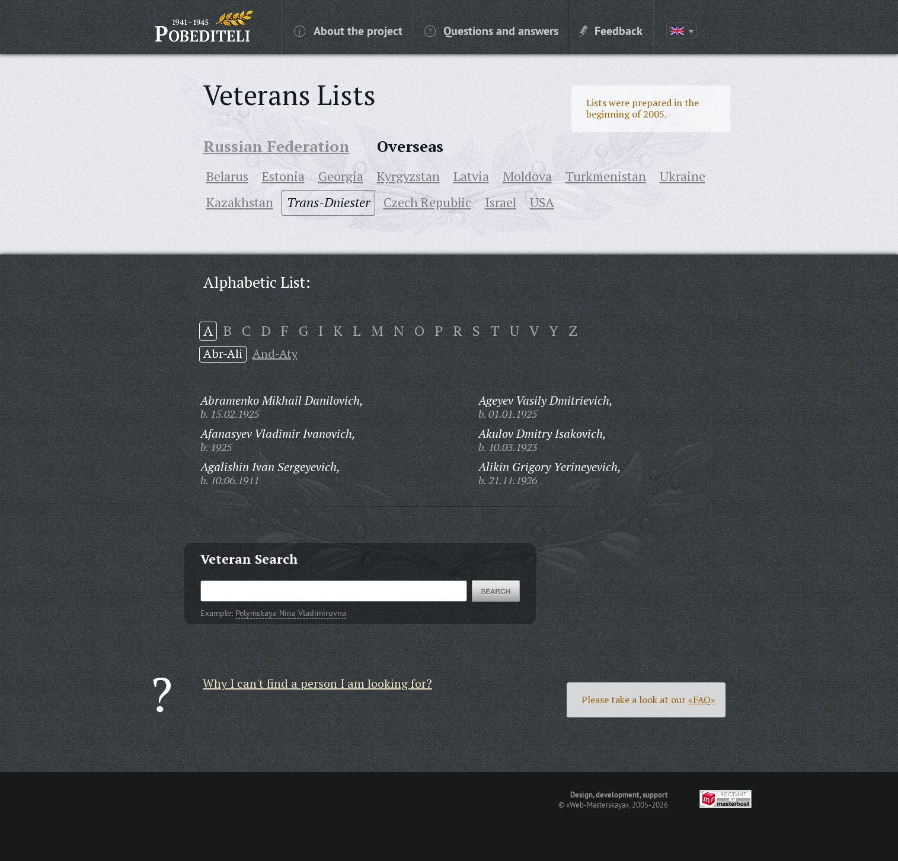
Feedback (611, 30)
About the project (348, 30)
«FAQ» (701, 699)
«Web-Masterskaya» (597, 804)
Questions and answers (491, 30)
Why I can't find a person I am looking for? (317, 683)
